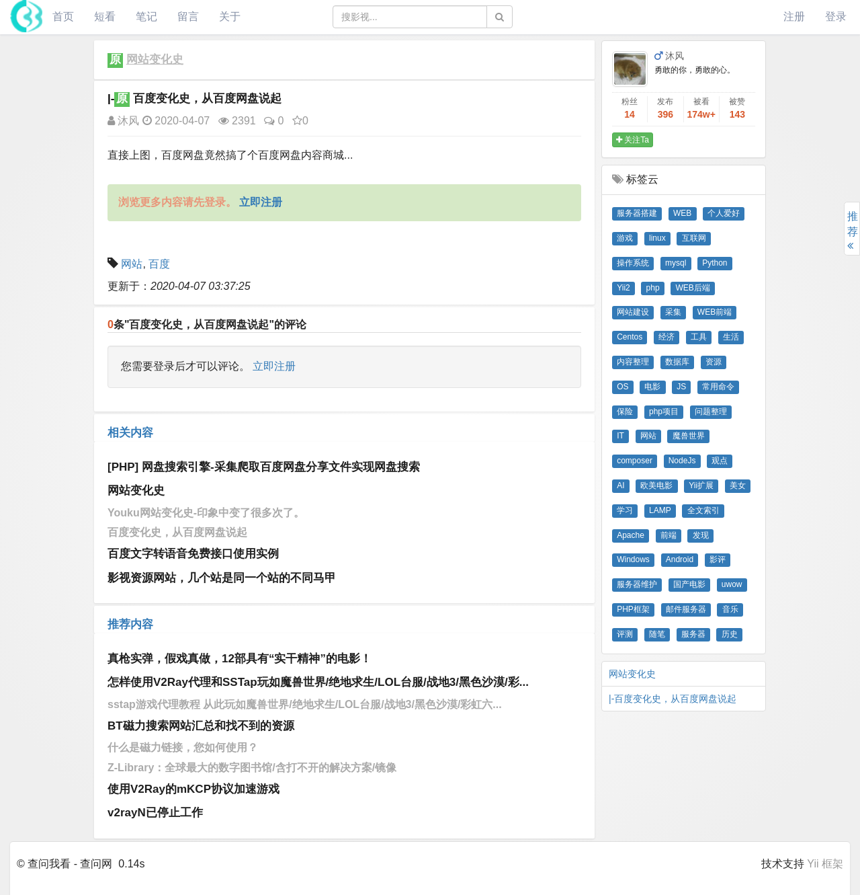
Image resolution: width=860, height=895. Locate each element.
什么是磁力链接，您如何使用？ (183, 747)
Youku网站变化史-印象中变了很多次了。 (206, 512)
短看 (105, 16)
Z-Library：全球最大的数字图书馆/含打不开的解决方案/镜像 (252, 767)
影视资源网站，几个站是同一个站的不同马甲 (222, 578)
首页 (63, 16)
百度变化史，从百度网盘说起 (177, 532)
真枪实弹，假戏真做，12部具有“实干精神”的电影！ (240, 658)
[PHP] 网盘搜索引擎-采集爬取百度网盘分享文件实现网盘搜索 (264, 467)
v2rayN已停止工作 (155, 812)
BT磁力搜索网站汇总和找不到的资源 (201, 725)
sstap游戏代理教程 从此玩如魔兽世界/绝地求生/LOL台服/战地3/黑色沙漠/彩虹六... (305, 704)
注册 (794, 16)
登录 (836, 16)
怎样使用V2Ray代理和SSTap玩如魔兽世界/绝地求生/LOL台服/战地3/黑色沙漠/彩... (318, 682)
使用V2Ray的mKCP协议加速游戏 (194, 789)
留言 (188, 16)
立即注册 (274, 366)
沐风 (123, 120)
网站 (131, 264)
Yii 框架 (825, 863)
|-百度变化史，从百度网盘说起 (672, 698)
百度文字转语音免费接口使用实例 (193, 553)
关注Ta (632, 140)
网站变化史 (154, 59)
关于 (230, 16)
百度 (159, 264)
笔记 (146, 16)
